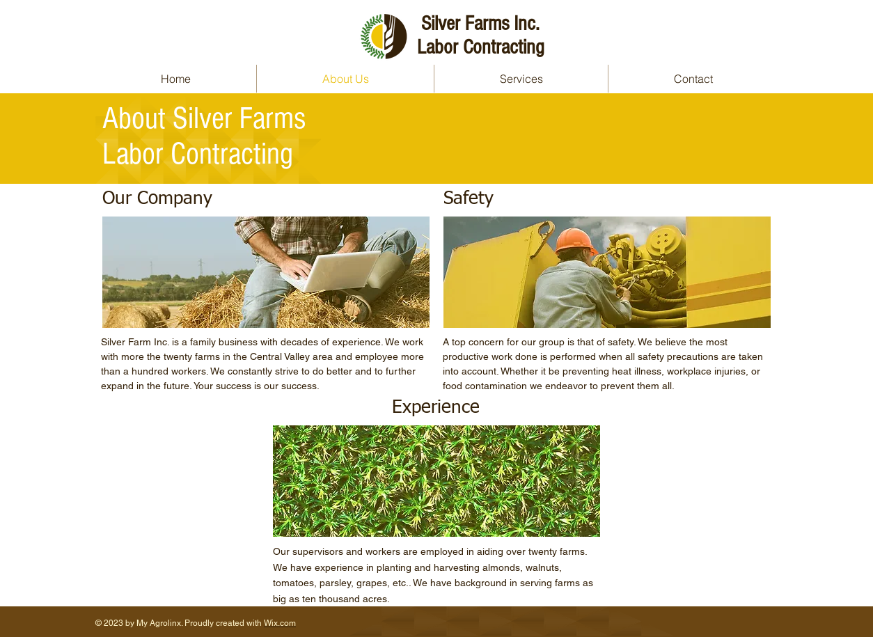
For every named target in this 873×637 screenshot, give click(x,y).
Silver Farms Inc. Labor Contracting (480, 35)
